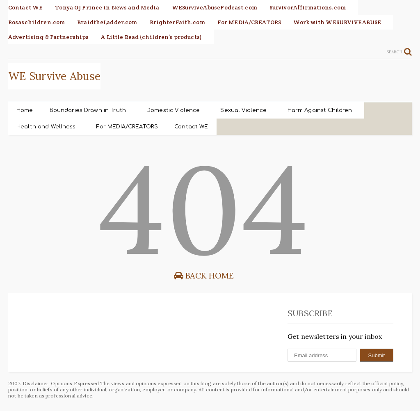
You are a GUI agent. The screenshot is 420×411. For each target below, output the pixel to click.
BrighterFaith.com (177, 22)
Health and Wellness (46, 127)
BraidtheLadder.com (107, 22)
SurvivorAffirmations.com (307, 7)
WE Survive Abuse (54, 76)
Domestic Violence (173, 110)
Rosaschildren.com (36, 22)
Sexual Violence (243, 110)
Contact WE (25, 7)
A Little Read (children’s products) (151, 37)
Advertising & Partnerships (48, 37)
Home (24, 110)
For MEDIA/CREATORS (249, 22)
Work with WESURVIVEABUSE (337, 22)
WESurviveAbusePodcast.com (214, 7)
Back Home (204, 275)
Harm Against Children (320, 110)
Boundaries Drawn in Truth (88, 110)
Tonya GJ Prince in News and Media (107, 7)
